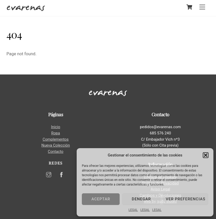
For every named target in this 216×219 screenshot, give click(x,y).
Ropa (55, 133)
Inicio (55, 127)
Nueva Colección (55, 145)
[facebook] (61, 174)
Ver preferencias (185, 199)
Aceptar (100, 199)
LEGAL (133, 210)
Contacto (55, 151)
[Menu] (202, 7)
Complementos (56, 139)
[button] (205, 155)
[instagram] (49, 174)
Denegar (141, 199)
